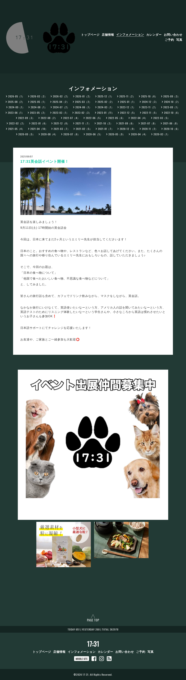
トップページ (90, 34)
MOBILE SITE (82, 659)
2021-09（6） (127, 123)
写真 (179, 39)
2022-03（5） (161, 118)
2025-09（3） (171, 96)
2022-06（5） (94, 118)
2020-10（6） (172, 129)
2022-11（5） (150, 112)
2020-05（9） (116, 134)
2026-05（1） (16, 96)
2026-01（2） (83, 96)
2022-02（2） (17, 123)
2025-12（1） (106, 96)
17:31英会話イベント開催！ (44, 161)
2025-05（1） (38, 102)
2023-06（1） (16, 112)
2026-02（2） (61, 96)
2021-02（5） (84, 129)
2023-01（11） (105, 112)
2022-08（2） (49, 118)
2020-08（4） (49, 134)
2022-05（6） (116, 118)
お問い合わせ (173, 34)
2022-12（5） (128, 112)
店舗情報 (108, 34)
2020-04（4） (139, 134)
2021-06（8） (171, 123)
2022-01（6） (39, 123)
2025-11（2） (127, 96)
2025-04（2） (60, 102)
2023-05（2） (38, 112)
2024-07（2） (61, 107)
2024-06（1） (83, 107)
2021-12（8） (62, 123)
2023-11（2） (149, 107)
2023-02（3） (83, 112)
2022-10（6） (172, 112)
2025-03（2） (83, 102)
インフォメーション (130, 34)
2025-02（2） (106, 102)
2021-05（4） (16, 129)
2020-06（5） (94, 134)
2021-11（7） (83, 123)
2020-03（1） (161, 134)
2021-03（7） (62, 129)
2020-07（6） (71, 134)
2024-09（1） (17, 107)
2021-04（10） (39, 129)
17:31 (93, 643)
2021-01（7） (106, 129)
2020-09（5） (26, 134)
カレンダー (154, 34)
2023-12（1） (128, 107)
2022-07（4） (71, 118)
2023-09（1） (171, 107)
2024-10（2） (172, 102)
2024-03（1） (106, 107)
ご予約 (169, 39)
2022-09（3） (26, 118)
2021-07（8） (149, 123)
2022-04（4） (139, 118)
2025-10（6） (149, 96)
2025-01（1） (128, 102)
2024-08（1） (39, 107)
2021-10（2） (105, 123)
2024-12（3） (150, 102)
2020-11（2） (150, 129)
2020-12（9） (128, 129)
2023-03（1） (60, 112)
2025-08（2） (16, 102)
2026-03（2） (38, 96)
